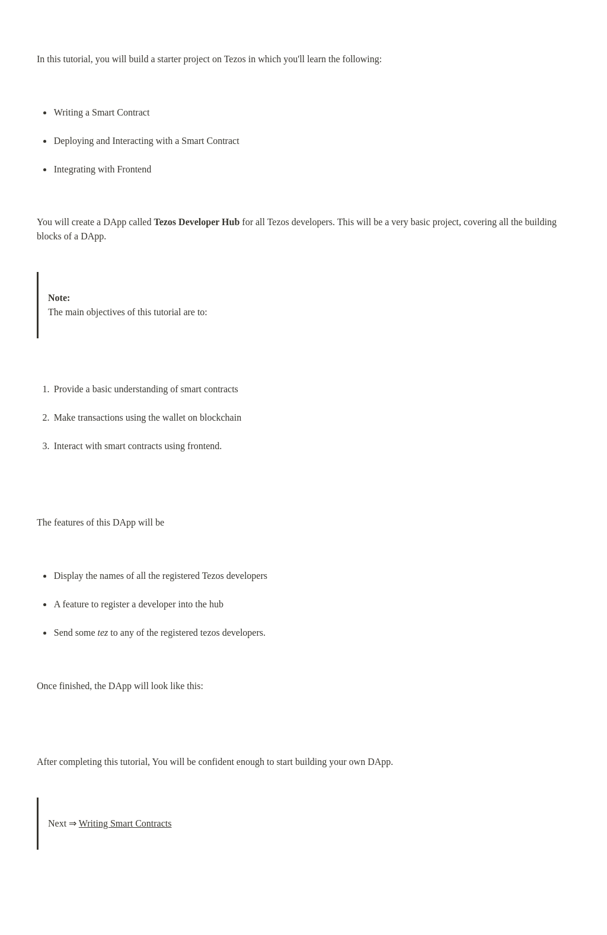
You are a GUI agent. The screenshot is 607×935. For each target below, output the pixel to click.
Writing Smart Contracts (125, 823)
